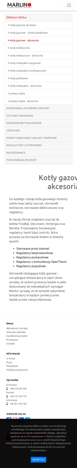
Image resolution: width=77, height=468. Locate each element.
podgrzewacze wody (21, 160)
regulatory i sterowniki (24, 145)
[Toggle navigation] (69, 5)
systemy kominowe (19, 115)
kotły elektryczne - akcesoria (26, 55)
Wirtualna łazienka (16, 332)
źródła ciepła (16, 17)
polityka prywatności (17, 369)
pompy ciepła (17, 93)
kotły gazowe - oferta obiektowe (29, 32)
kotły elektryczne (20, 47)
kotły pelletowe (19, 78)
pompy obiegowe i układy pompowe (31, 137)
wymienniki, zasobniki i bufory (28, 108)
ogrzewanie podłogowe (24, 123)
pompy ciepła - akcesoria (24, 101)
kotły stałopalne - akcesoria (26, 85)
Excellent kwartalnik (16, 336)
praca (9, 362)
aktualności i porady (16, 328)
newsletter (12, 366)
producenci (12, 339)
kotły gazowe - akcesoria (24, 40)
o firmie (10, 358)
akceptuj (38, 459)
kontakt (10, 343)
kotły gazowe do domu (23, 25)
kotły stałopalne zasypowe (25, 63)
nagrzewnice (15, 152)
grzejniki (13, 130)
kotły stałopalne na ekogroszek (28, 70)
